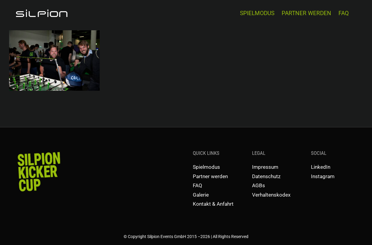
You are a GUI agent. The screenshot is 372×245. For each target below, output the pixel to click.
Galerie (201, 195)
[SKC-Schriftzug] (38, 152)
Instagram (323, 176)
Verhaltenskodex (271, 195)
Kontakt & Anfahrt (213, 204)
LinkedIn (320, 167)
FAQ (197, 185)
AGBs (258, 185)
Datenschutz (266, 176)
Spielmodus (206, 167)
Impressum (265, 167)
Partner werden (210, 176)
